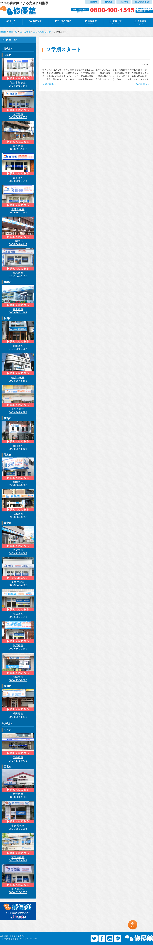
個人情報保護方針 (17, 936)
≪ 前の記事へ (49, 84)
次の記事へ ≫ (143, 84)
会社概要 (4, 936)
